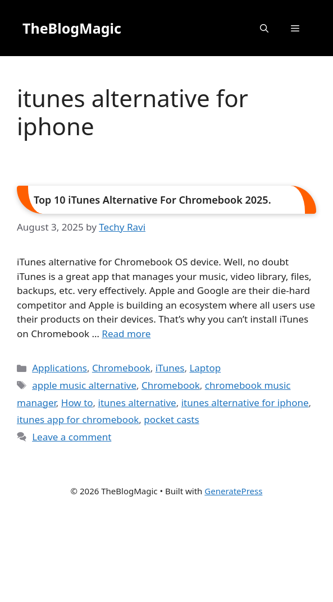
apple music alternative (84, 385)
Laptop (205, 367)
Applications (59, 367)
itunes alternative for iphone (245, 402)
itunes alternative (137, 402)
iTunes (170, 367)
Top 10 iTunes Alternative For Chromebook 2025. (152, 199)
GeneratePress (233, 491)
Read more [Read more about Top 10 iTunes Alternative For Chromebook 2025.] (126, 333)
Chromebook (121, 367)
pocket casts (171, 419)
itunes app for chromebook (78, 419)
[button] (264, 28)
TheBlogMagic (71, 28)
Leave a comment (71, 436)
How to (77, 402)
